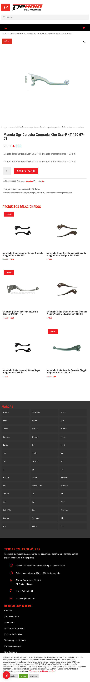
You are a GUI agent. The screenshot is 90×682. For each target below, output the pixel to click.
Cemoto (63, 429)
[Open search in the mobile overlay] (45, 17)
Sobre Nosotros (11, 616)
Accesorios (12, 33)
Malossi (35, 477)
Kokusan (6, 477)
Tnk (62, 518)
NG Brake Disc (37, 486)
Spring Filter (7, 510)
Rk (33, 494)
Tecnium (6, 518)
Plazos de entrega (12, 646)
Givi (62, 453)
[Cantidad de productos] (7, 171)
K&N (62, 469)
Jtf (33, 469)
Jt (3, 469)
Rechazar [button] (33, 676)
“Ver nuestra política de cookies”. (43, 671)
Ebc (4, 453)
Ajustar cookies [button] (10, 676)
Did (33, 445)
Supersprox (64, 510)
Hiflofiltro (35, 461)
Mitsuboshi (64, 477)
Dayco (63, 437)
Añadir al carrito (26, 171)
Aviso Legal (9, 622)
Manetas (22, 33)
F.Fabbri (34, 453)
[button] (84, 42)
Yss (62, 526)
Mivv (4, 486)
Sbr (62, 494)
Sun (33, 510)
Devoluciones (10, 652)
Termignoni (36, 518)
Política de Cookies (13, 634)
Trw (4, 526)
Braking (34, 429)
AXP (62, 421)
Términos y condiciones (15, 640)
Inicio (4, 33)
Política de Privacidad (14, 628)
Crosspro (35, 437)
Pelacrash (64, 486)
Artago (63, 413)
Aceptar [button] (24, 676)
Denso (5, 445)
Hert (4, 461)
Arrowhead (36, 413)
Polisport (6, 494)
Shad (62, 502)
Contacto (8, 610)
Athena (34, 421)
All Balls (6, 413)
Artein (5, 421)
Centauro (6, 437)
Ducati (63, 445)
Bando (5, 429)
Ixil (62, 461)
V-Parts (34, 526)
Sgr (43, 181)
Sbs (4, 502)
